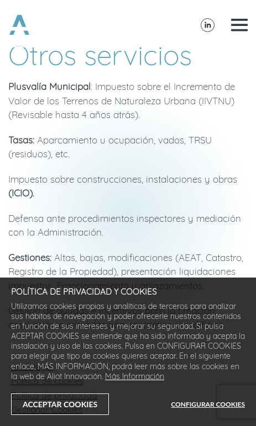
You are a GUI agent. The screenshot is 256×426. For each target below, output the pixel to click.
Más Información (134, 377)
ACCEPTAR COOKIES (60, 404)
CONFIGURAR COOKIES (208, 404)
